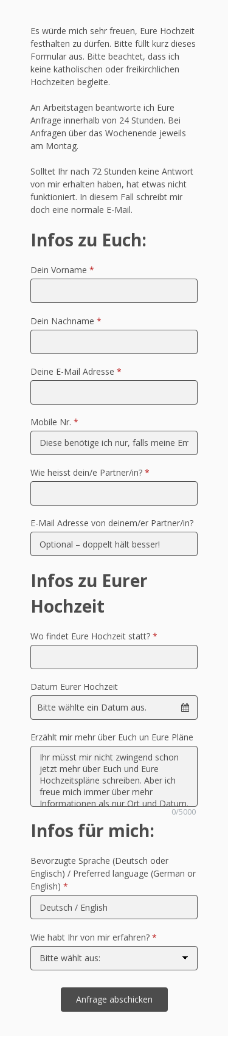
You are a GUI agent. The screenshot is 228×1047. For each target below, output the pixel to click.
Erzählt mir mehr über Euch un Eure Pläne (111, 737)
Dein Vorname (62, 270)
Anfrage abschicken (114, 999)
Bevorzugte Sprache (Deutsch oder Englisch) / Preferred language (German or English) (113, 873)
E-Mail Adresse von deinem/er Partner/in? (111, 523)
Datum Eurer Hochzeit (74, 686)
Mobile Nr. (54, 422)
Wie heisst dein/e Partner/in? (90, 472)
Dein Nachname (66, 321)
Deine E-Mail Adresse (76, 371)
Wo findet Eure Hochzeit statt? (93, 636)
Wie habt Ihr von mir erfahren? (93, 937)
